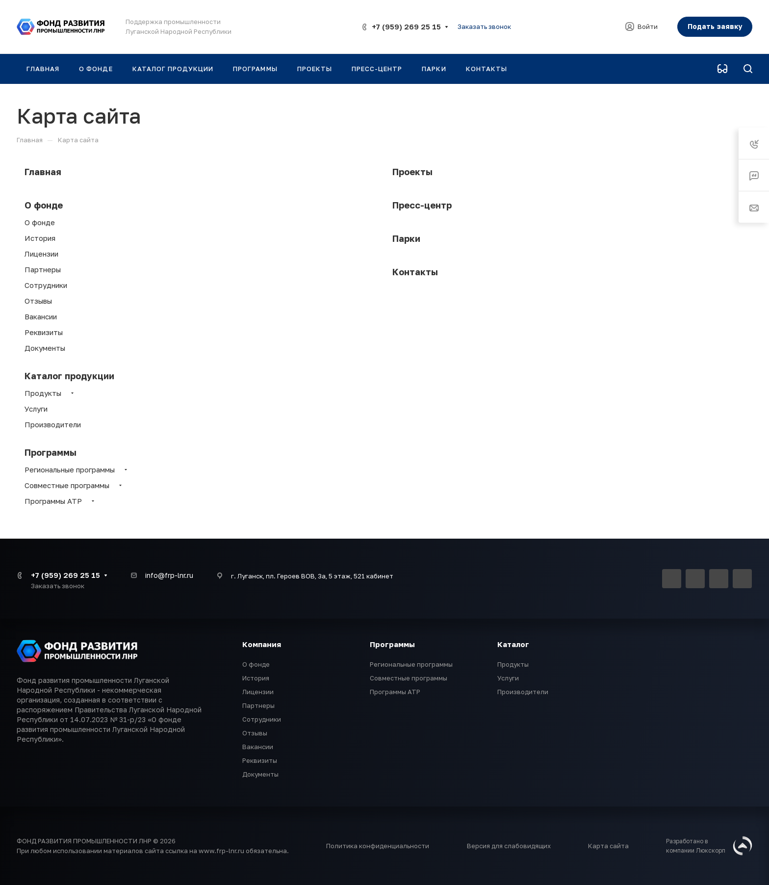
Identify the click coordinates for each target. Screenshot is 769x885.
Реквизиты (44, 332)
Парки (406, 238)
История (40, 238)
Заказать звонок (484, 26)
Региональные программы (70, 469)
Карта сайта (608, 846)
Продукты (43, 393)
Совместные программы (67, 485)
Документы (45, 347)
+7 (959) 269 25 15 (406, 26)
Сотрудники (46, 285)
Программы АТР (53, 500)
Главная (43, 171)
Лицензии (41, 253)
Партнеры (43, 269)
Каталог (513, 644)
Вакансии (41, 316)
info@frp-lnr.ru (169, 575)
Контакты (415, 271)
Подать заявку (715, 26)
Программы (51, 452)
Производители (53, 424)
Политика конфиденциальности (377, 846)
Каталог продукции (69, 375)
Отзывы (38, 300)
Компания (261, 644)
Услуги (36, 408)
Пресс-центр (422, 205)
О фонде (44, 205)
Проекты (412, 171)
